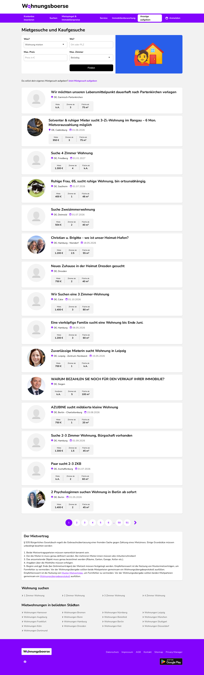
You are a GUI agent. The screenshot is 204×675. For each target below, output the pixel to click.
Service (104, 18)
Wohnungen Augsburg (35, 617)
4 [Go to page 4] (92, 522)
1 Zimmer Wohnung (34, 595)
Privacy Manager (174, 652)
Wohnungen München (155, 617)
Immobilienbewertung (123, 18)
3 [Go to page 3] (84, 522)
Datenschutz (112, 652)
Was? (27, 39)
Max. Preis (29, 52)
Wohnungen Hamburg (75, 621)
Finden (91, 67)
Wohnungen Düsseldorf (156, 626)
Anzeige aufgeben (145, 18)
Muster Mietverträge (72, 573)
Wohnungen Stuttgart (155, 621)
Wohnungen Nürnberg (115, 612)
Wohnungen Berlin (114, 621)
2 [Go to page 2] (76, 522)
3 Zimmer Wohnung (114, 595)
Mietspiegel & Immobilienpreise (71, 18)
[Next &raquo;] (135, 522)
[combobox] (91, 44)
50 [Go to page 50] (119, 522)
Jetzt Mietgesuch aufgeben (83, 80)
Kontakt (148, 652)
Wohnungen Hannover (35, 612)
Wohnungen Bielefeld (115, 617)
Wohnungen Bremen (74, 612)
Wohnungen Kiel (112, 626)
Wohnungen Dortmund (35, 630)
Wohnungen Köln (33, 626)
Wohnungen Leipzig (154, 612)
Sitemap (158, 652)
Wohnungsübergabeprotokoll (55, 576)
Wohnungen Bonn (73, 617)
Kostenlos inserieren (29, 18)
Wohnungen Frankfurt (35, 621)
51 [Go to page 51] (127, 522)
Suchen (53, 18)
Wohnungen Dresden (75, 626)
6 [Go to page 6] (108, 522)
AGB (138, 652)
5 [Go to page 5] (100, 522)
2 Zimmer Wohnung (74, 595)
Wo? (72, 39)
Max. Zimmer (76, 52)
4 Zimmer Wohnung (154, 595)
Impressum (127, 652)
